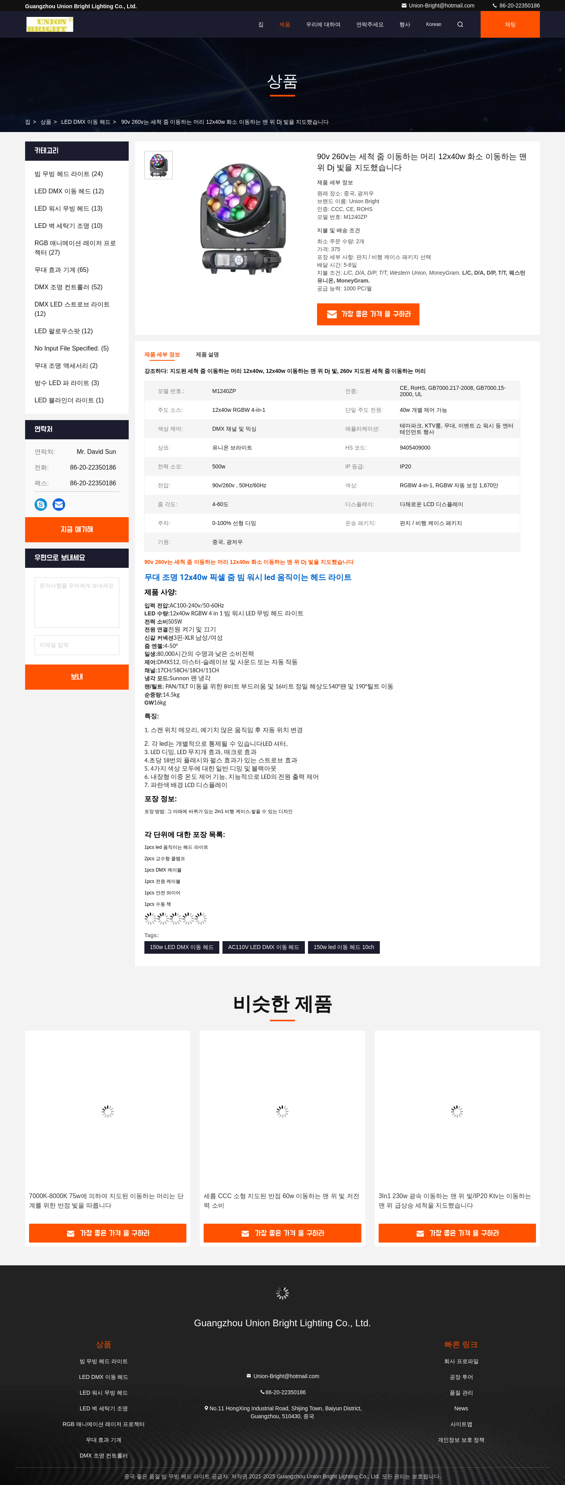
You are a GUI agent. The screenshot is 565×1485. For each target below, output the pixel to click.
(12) (69, 191)
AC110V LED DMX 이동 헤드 (263, 947)
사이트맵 (461, 1424)
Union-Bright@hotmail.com (438, 5)
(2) (66, 365)
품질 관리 (461, 1393)
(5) (72, 348)
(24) (69, 174)
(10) (68, 225)
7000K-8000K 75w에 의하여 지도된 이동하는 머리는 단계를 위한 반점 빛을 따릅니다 (106, 1201)
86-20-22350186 (516, 5)
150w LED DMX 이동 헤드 (182, 947)
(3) (67, 383)
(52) (68, 287)
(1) (69, 400)
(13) (68, 208)
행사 (404, 24)
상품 (45, 122)
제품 (284, 24)
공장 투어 (461, 1377)
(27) (75, 248)
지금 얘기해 (77, 530)
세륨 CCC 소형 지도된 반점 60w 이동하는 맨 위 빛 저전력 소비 (281, 1201)
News (461, 1408)
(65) (62, 269)
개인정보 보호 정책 (461, 1440)
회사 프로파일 (461, 1361)
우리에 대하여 (323, 24)
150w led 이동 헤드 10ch (343, 947)
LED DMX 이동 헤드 (86, 122)
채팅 (510, 24)
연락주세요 (370, 24)
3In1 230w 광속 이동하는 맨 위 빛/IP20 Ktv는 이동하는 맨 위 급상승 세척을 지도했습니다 (455, 1201)
